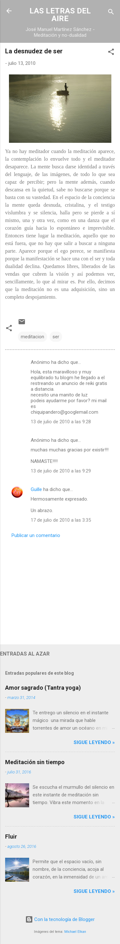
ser (55, 337)
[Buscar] (111, 13)
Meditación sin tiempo (35, 762)
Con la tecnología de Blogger (60, 919)
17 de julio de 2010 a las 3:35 (61, 520)
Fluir (11, 836)
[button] (111, 53)
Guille (36, 489)
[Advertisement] (60, 589)
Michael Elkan (75, 932)
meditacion (32, 337)
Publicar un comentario (36, 535)
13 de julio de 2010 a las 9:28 (61, 422)
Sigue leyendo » (94, 742)
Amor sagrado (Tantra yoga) (43, 687)
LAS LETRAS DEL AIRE (60, 14)
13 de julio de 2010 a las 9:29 (61, 471)
